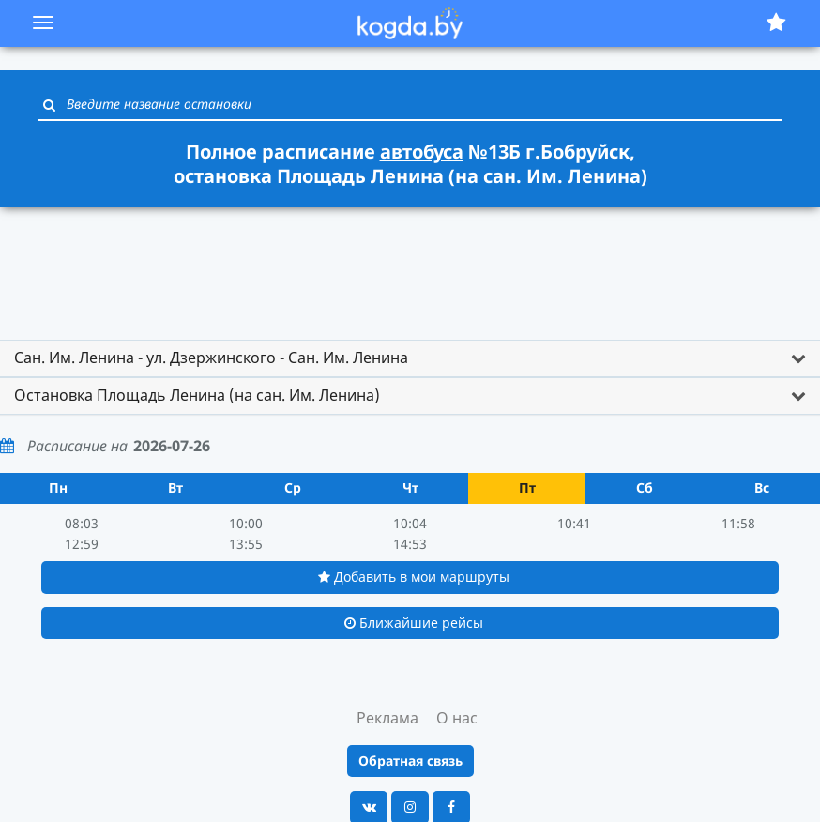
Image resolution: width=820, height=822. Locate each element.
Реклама (387, 718)
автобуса (421, 151)
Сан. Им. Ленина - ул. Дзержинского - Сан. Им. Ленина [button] (211, 357)
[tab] (410, 358)
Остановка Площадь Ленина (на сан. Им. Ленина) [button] (197, 395)
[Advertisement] (410, 265)
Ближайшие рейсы (413, 623)
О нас (457, 718)
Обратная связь (410, 760)
